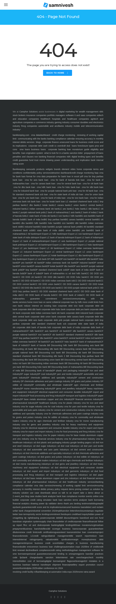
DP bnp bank (28, 270)
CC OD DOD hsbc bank (74, 277)
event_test (19, 496)
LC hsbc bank (78, 209)
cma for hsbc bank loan (69, 187)
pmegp (77, 554)
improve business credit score (41, 543)
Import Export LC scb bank (34, 259)
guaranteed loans (63, 532)
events (88, 496)
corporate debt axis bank (30, 320)
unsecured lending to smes (60, 554)
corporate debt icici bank (70, 306)
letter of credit (66, 521)
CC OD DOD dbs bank (28, 288)
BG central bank (89, 219)
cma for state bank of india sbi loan (66, 194)
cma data (35, 135)
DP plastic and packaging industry (69, 370)
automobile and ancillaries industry (55, 126)
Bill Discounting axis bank (86, 345)
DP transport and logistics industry (78, 395)
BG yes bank (84, 230)
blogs (38, 142)
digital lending (65, 525)
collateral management (58, 536)
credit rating (39, 536)
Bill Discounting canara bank (73, 349)
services (30, 142)
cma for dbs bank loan (24, 187)
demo (60, 503)
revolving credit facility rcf (24, 572)
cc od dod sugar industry (42, 446)
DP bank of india (32, 273)
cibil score (52, 529)
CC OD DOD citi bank (28, 277)
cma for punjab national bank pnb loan (58, 191)
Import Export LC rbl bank (45, 248)
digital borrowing (54, 561)
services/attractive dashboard (56, 173)
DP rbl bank (36, 263)
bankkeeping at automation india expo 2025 (56, 572)
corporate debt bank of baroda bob (33, 327)
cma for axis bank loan (36, 180)
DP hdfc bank (53, 259)
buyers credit (71, 514)
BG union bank (69, 230)
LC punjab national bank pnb (30, 212)
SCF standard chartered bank (75, 334)
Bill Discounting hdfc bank (59, 345)
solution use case (29, 493)
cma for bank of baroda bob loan (68, 180)
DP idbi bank (89, 259)
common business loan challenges (47, 547)
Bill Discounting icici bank (47, 352)
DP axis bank (79, 266)
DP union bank (24, 266)
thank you (68, 503)
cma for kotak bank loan (53, 201)
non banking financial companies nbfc (52, 156)
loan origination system (32, 153)
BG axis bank (86, 216)
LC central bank (93, 205)
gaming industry (62, 122)
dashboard (45, 135)
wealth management (88, 111)
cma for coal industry (52, 406)
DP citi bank (77, 259)
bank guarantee (23, 507)
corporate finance (50, 142)
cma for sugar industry (31, 406)
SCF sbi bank (54, 334)
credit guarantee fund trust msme (29, 160)
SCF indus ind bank (89, 338)
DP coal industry (45, 374)
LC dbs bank (32, 205)
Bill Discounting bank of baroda (36, 370)
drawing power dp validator (43, 503)
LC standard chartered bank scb (81, 201)
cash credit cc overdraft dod (56, 146)
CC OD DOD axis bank (49, 288)
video (72, 169)
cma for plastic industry (69, 403)
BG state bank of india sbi (46, 230)
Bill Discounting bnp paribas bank (82, 356)
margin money (80, 539)
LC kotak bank (46, 205)
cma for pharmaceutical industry (79, 439)
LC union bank (77, 205)
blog (26, 496)
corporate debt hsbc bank (53, 309)
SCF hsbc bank (67, 342)
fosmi (22, 568)
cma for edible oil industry (55, 417)
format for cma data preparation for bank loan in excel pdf (54, 176)
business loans (38, 149)
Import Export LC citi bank (33, 245)
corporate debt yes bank (77, 309)
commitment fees (57, 514)
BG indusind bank (29, 227)
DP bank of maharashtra (52, 273)
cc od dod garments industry (72, 471)
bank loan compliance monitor (70, 496)
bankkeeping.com (21, 135)
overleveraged (78, 561)
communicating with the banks (32, 138)
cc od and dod (33, 525)
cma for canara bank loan (43, 183)
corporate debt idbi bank (29, 309)
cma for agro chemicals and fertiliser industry (51, 421)
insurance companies (36, 115)
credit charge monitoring (63, 135)
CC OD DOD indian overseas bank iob (56, 280)
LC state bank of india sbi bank (40, 216)
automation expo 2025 (75, 547)
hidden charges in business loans (76, 543)
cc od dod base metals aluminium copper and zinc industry (48, 478)
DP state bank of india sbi (79, 270)
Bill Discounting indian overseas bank (45, 363)
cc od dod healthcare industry (70, 482)
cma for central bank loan (69, 183)
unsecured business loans (73, 507)
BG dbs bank (23, 223)
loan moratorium (84, 525)
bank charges (30, 557)
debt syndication (63, 539)
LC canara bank (61, 205)
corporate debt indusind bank (79, 313)
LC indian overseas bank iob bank (42, 209)
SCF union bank (56, 338)
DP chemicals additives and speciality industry (50, 377)
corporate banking (56, 149)
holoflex (43, 529)
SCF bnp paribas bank (24, 338)
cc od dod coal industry (65, 446)
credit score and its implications (46, 507)
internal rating (27, 539)
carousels (30, 169)
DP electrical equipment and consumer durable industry (62, 392)
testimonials (87, 503)
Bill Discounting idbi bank (46, 349)
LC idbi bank (91, 209)
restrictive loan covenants (84, 532)
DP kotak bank (53, 266)
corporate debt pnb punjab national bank (63, 320)
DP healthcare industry (46, 403)
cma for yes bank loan (28, 198)
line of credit (92, 547)
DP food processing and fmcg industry (44, 395)
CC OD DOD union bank (46, 284)
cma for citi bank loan (92, 183)
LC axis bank (74, 212)
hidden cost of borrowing (33, 561)
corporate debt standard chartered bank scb (43, 324)
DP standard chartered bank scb (50, 270)
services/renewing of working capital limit (64, 485)
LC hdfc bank (73, 216)
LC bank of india (87, 212)
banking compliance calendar (61, 138)
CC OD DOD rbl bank (27, 280)
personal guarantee (36, 554)
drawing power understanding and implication (68, 160)
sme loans (25, 149)
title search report (80, 536)
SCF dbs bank (42, 338)
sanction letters (68, 511)
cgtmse (95, 525)
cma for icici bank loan (77, 198)
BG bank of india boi (34, 219)
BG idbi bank (77, 223)
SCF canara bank (90, 331)
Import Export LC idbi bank (58, 245)
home (30, 302)
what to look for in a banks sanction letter (63, 153)
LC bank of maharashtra (56, 212)
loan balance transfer (37, 565)
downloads (44, 493)
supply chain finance (50, 521)
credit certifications (46, 532)
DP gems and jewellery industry (67, 388)
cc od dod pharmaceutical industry (37, 482)
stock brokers (19, 115)
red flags (66, 561)
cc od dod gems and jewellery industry (68, 464)
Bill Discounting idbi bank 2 (51, 356)
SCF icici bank (40, 334)
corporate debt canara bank (70, 316)
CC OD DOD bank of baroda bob (38, 295)
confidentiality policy (32, 173)
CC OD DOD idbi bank (50, 277)
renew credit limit (28, 532)
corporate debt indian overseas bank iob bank (42, 313)
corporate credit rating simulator (35, 500)
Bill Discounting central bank (74, 360)
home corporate (84, 169)
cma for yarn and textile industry (79, 406)
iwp (99, 503)
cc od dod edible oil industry (84, 457)
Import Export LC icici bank (74, 234)
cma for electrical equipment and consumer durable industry (49, 428)
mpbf (59, 511)
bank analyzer (49, 496)
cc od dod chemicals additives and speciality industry (45, 453)
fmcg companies (29, 126)
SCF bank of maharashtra (86, 342)
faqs (96, 173)
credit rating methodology (62, 550)
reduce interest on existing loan (39, 306)
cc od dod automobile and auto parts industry (43, 449)
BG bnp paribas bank (54, 219)
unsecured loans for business (73, 142)
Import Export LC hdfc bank (48, 234)
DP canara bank (39, 266)
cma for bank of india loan (53, 198)
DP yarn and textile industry (66, 374)
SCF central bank (72, 338)
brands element (61, 169)
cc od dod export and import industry (39, 471)
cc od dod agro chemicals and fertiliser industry (79, 460)
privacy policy (53, 489)
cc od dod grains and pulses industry (52, 457)
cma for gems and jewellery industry (40, 424)
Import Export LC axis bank (57, 241)
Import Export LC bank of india (82, 237)
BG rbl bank (85, 227)
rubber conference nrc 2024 (50, 568)
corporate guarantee (88, 529)
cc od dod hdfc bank (75, 273)
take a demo (86, 493)
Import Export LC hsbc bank (84, 245)
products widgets (44, 169)
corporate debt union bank (43, 316)
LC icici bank (61, 216)
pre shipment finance (58, 565)
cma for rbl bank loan (88, 191)
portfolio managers (56, 115)
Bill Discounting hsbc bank (34, 367)
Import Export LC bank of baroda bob (51, 237)
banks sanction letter (49, 557)
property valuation (44, 539)
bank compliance (42, 550)
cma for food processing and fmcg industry (75, 431)
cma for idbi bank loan (92, 187)
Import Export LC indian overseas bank (77, 248)
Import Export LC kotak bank (48, 255)
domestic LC (26, 536)
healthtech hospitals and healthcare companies (65, 119)
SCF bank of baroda (36, 345)
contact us (86, 489)
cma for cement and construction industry (65, 410)
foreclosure (81, 511)
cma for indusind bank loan (26, 191)
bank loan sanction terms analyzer (69, 500)
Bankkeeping (19, 169)
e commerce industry (44, 122)
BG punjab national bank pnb (66, 227)
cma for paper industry (53, 435)
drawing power (39, 518)
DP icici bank (66, 259)
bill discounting (67, 518)
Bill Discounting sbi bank (74, 352)
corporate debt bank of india (65, 327)
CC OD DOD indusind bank (87, 280)
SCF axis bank (46, 331)
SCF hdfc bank (32, 331)
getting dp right (24, 518)
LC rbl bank (30, 234)
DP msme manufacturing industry (36, 388)
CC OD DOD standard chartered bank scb (56, 291)
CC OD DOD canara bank (71, 284)
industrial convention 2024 (44, 511)
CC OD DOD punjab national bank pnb (78, 288)
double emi (24, 547)
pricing (77, 489)
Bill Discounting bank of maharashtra (65, 367)
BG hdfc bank (37, 223)
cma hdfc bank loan (46, 187)
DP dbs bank (66, 266)
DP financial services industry (86, 399)
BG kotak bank (45, 227)
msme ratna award (86, 572)
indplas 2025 (31, 568)
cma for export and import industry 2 (37, 431)
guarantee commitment (41, 298)
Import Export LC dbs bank (74, 255)
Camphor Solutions (28, 111)
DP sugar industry (28, 374)
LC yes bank (65, 209)
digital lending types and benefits (87, 156)
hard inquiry (82, 514)
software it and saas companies (81, 115)
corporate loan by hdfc (71, 302)
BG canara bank (73, 219)
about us (55, 493)
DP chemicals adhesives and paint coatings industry (45, 381)
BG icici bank (64, 223)
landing (77, 503)
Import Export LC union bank (82, 252)
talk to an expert (70, 493)
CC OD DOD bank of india (68, 295)
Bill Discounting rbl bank (76, 363)
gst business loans (67, 529)
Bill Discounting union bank (46, 360)
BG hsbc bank (51, 223)
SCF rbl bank (39, 342)
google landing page (80, 442)
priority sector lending (39, 514)
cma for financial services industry (46, 439)
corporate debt (35, 146)
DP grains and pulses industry (85, 381)
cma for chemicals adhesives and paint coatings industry (71, 413)
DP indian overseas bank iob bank (59, 263)
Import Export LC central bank (52, 252)
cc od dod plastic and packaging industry (50, 442)
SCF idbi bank (75, 331)
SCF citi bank (61, 331)
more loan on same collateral (46, 302)
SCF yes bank (52, 342)
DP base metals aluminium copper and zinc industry (46, 399)
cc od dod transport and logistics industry (64, 475)
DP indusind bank (84, 263)
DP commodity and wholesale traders (50, 385)
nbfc (101, 111)
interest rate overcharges (74, 557)
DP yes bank (23, 263)
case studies (35, 496)
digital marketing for (68, 111)
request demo (67, 489)
